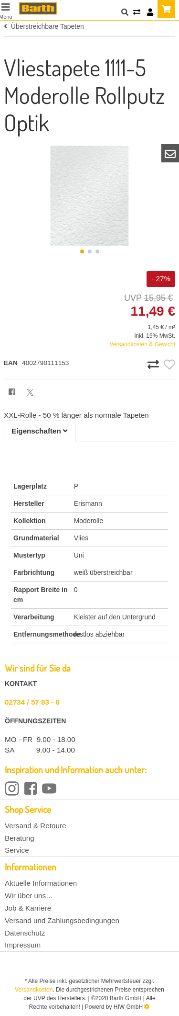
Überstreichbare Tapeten (44, 26)
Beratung (19, 838)
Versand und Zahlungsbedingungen (62, 920)
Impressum (23, 945)
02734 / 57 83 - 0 (32, 702)
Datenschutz (25, 933)
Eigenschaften (39, 431)
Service (17, 850)
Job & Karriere (28, 908)
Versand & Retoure (35, 826)
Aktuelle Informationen (41, 883)
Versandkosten (34, 989)
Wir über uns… (29, 895)
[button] (82, 251)
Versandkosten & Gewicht (142, 344)
